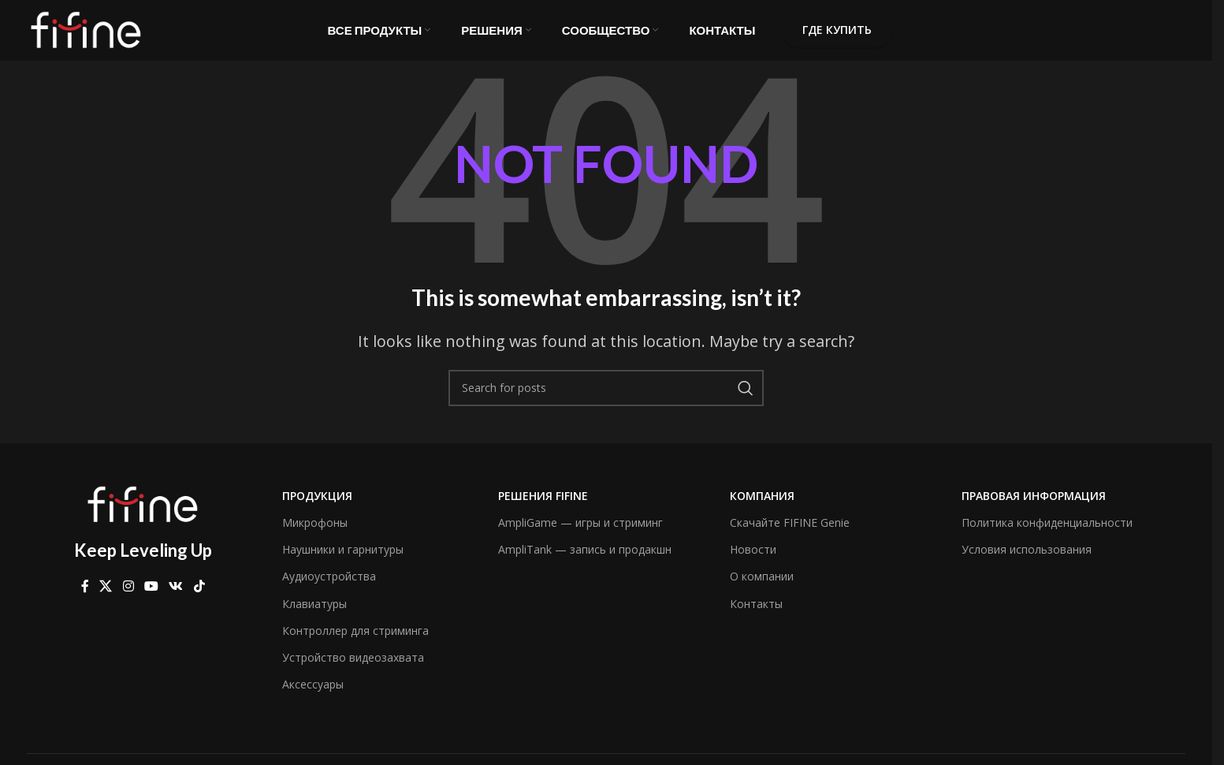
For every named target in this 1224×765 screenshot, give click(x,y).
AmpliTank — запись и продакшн (585, 559)
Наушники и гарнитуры (343, 559)
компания (762, 505)
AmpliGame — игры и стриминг (580, 532)
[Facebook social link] (85, 597)
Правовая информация (1034, 505)
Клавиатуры (314, 613)
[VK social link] (176, 597)
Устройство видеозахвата (353, 667)
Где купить (837, 35)
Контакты (756, 613)
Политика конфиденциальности (1047, 532)
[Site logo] (86, 33)
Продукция (317, 505)
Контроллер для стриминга (355, 640)
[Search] (606, 398)
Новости (753, 559)
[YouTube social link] (151, 597)
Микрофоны (315, 532)
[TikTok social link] (199, 597)
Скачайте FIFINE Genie (790, 532)
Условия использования (1027, 559)
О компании (762, 587)
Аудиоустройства (329, 587)
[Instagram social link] (128, 597)
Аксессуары (313, 694)
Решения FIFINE (543, 505)
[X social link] (106, 597)
